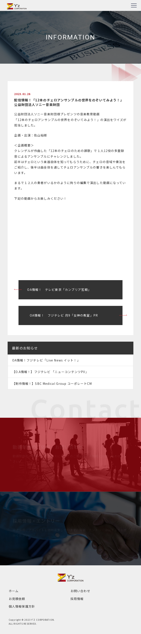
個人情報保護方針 (22, 606)
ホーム (13, 591)
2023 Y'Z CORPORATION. (39, 619)
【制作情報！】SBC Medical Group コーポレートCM (52, 383)
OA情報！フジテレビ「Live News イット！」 (46, 360)
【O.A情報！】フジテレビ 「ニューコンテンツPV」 (50, 372)
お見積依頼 (17, 599)
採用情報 (77, 599)
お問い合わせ (80, 591)
